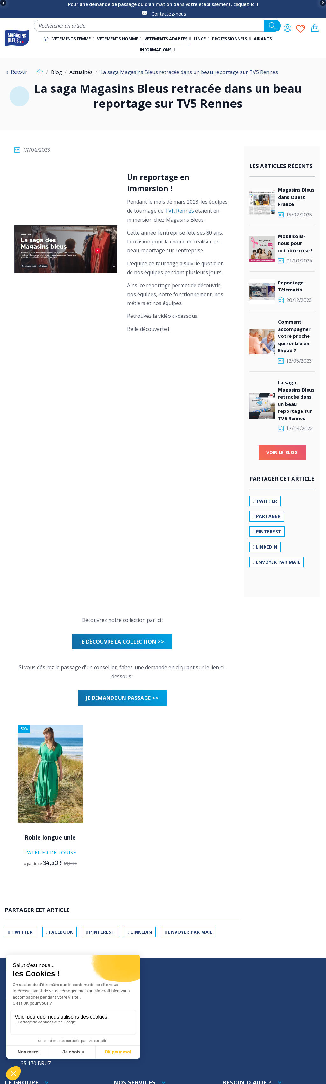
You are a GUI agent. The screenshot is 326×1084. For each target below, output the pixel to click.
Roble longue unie (50, 837)
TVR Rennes (179, 210)
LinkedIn (140, 932)
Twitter (20, 932)
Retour (16, 71)
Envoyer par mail (189, 932)
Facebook (59, 932)
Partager (266, 516)
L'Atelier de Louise (50, 852)
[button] (231, 38)
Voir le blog (282, 452)
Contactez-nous (169, 13)
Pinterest (100, 932)
